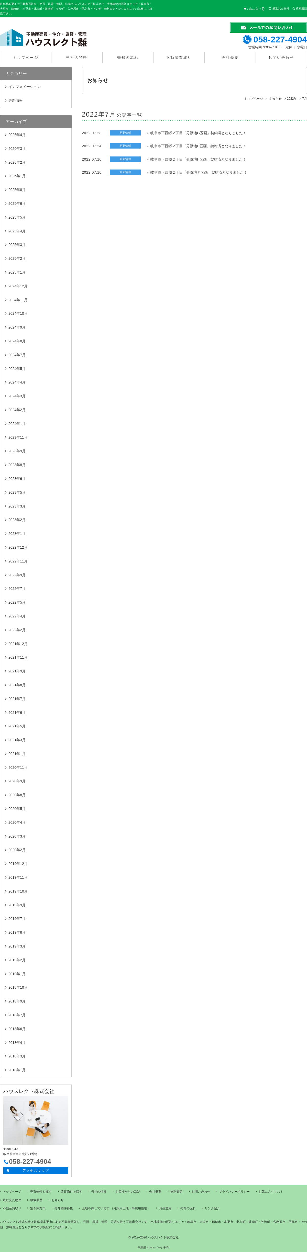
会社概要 (230, 57)
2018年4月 (17, 1043)
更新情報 (15, 100)
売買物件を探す (41, 1191)
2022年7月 (17, 588)
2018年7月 (17, 1015)
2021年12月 (18, 644)
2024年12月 (18, 286)
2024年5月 (17, 369)
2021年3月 (17, 740)
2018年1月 (17, 1070)
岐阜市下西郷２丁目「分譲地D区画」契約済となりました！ (198, 146)
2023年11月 (18, 437)
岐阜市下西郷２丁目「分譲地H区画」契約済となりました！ (198, 159)
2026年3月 (17, 148)
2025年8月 (17, 190)
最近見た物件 (280, 8)
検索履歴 (301, 8)
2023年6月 (17, 479)
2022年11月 (18, 561)
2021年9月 (17, 671)
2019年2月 (17, 960)
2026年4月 (17, 135)
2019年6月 (17, 932)
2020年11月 (18, 767)
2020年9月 (17, 781)
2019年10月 (18, 891)
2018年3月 (17, 1056)
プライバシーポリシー (234, 1191)
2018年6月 (17, 1029)
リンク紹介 (212, 1208)
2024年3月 (17, 396)
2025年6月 (17, 203)
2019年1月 (17, 974)
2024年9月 (17, 327)
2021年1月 (17, 754)
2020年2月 (17, 850)
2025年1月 (17, 272)
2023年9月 (17, 451)
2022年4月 (17, 616)
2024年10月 (18, 313)
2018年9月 (17, 1001)
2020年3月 (17, 836)
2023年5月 (17, 492)
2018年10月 (18, 987)
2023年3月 (17, 506)
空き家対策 (38, 1208)
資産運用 (165, 1208)
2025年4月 (17, 231)
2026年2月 (17, 162)
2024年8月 (17, 341)
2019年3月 (17, 946)
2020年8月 (17, 795)
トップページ (26, 57)
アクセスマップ (36, 1170)
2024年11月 (18, 300)
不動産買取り (179, 57)
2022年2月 (17, 630)
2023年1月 (17, 534)
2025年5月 (17, 217)
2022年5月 (17, 602)
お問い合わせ (281, 57)
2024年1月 (17, 424)
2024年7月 (17, 355)
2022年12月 (18, 547)
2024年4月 (17, 382)
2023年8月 (17, 465)
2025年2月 (17, 258)
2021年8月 (17, 685)
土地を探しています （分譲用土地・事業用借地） (116, 1208)
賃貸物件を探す (71, 1191)
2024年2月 (17, 410)
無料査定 (176, 1191)
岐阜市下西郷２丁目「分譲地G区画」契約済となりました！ (198, 133)
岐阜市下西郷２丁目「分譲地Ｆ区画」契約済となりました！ (198, 172)
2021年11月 (18, 657)
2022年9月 (17, 575)
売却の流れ (128, 57)
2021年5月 (17, 726)
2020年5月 (17, 809)
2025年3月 (17, 245)
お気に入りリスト (271, 1191)
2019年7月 (17, 919)
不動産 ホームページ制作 (153, 1247)
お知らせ (57, 1200)
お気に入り (256, 8)
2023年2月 (17, 520)
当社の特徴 (76, 57)
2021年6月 (17, 712)
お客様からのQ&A (127, 1191)
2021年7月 (17, 699)
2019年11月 (18, 877)
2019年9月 (17, 905)
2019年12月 (18, 864)
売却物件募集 (63, 1208)
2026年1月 (17, 176)
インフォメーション (24, 87)
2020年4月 (17, 822)
